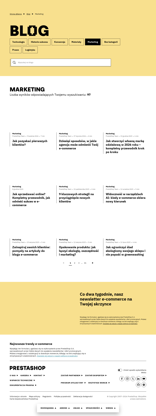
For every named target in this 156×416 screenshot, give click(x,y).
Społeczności (94, 408)
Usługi (77, 408)
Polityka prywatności (62, 396)
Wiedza (111, 408)
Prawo (15, 49)
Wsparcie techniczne (22, 380)
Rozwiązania (48, 408)
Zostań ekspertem (96, 375)
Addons (65, 408)
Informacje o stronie (18, 396)
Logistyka (30, 49)
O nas (14, 375)
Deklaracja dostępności (83, 396)
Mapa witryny (34, 396)
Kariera (25, 375)
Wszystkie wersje (99, 383)
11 (85, 263)
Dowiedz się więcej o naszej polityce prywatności (120, 324)
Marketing (93, 42)
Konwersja (59, 42)
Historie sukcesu (39, 42)
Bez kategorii (111, 42)
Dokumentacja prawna (23, 385)
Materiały (76, 42)
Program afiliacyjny (73, 383)
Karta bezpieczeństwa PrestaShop (24, 399)
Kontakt (39, 375)
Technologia (18, 42)
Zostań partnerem (72, 375)
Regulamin (47, 396)
